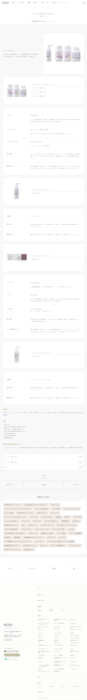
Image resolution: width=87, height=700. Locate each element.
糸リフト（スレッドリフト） (43, 626)
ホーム (39, 588)
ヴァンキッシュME (57, 633)
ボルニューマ (56, 629)
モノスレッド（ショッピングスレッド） (76, 630)
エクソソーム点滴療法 (58, 655)
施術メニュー (36, 2)
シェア (42, 478)
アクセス (62, 610)
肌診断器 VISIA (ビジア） (59, 665)
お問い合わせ (54, 2)
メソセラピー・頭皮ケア (74, 635)
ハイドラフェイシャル (74, 642)
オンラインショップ (64, 2)
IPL (39, 642)
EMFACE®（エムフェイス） (75, 626)
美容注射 (71, 655)
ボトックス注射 (57, 626)
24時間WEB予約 (12, 655)
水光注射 (71, 633)
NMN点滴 (40, 657)
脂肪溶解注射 (40, 640)
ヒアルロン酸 (72, 623)
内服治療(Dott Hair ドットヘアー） (60, 658)
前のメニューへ (10, 484)
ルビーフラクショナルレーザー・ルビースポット (43, 624)
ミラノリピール (73, 661)
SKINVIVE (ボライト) (74, 640)
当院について (14, 2)
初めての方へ (22, 2)
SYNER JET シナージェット (43, 619)
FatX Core (56, 640)
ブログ (62, 686)
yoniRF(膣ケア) (57, 671)
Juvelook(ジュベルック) (74, 665)
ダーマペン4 (56, 635)
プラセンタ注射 (41, 655)
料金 (42, 2)
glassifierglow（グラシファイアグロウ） (60, 620)
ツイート (45, 478)
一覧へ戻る (43, 484)
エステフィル (40, 633)
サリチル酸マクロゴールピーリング (44, 646)
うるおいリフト (57, 651)
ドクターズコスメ (75, 686)
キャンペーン (40, 686)
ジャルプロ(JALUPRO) (58, 645)
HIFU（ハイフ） (41, 629)
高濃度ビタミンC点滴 (74, 651)
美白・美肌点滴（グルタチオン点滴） (44, 652)
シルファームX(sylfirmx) (59, 623)
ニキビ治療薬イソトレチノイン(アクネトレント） (60, 662)
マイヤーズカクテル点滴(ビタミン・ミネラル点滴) (44, 666)
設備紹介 (51, 610)
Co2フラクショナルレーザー (43, 671)
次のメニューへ (76, 484)
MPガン (39, 635)
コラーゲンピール (73, 645)
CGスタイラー (73, 619)
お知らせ (47, 2)
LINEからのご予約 (12, 659)
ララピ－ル (40, 661)
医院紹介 (29, 2)
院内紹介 (40, 610)
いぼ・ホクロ (72, 657)
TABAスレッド (57, 642)
